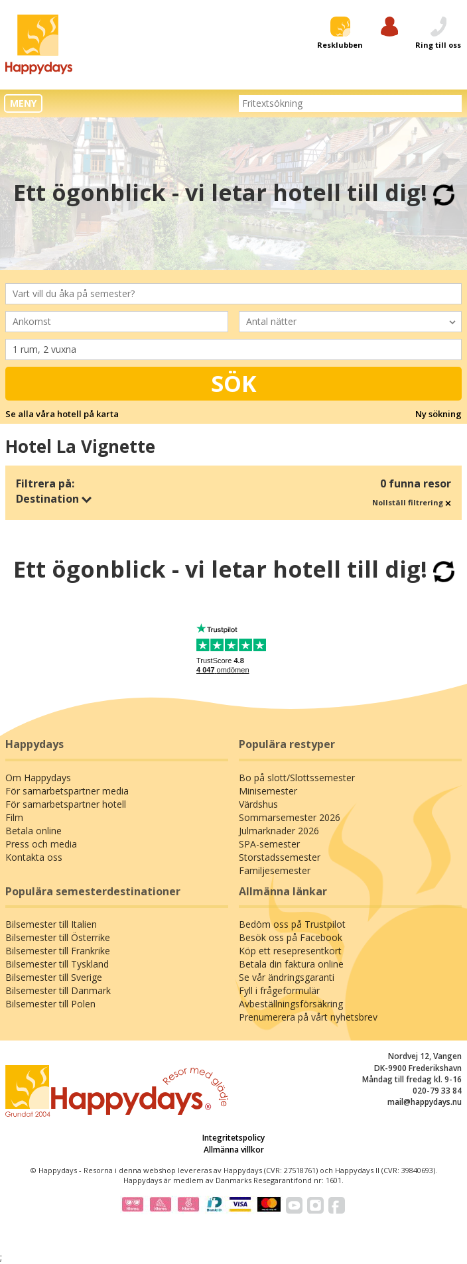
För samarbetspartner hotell (65, 804)
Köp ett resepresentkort (290, 950)
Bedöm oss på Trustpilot (292, 924)
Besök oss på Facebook (290, 937)
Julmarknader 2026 (279, 830)
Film (14, 817)
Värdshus (258, 804)
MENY (23, 103)
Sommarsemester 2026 (289, 817)
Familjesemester (274, 870)
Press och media (41, 844)
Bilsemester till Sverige (53, 977)
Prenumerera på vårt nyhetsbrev (308, 1017)
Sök (234, 383)
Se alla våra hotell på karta (62, 414)
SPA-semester (269, 844)
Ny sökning (438, 414)
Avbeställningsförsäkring (291, 1003)
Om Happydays (38, 777)
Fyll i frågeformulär (279, 990)
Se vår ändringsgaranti (286, 977)
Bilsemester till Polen (50, 1003)
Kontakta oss (33, 857)
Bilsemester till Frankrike (57, 950)
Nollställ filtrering (411, 502)
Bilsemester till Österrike (57, 937)
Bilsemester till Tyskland (57, 964)
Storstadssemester (279, 857)
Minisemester (268, 791)
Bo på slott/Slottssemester (297, 777)
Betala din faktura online (291, 964)
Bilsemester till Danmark (58, 990)
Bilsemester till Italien (51, 924)
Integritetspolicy (233, 1137)
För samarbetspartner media (67, 791)
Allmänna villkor (234, 1149)
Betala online (33, 830)
